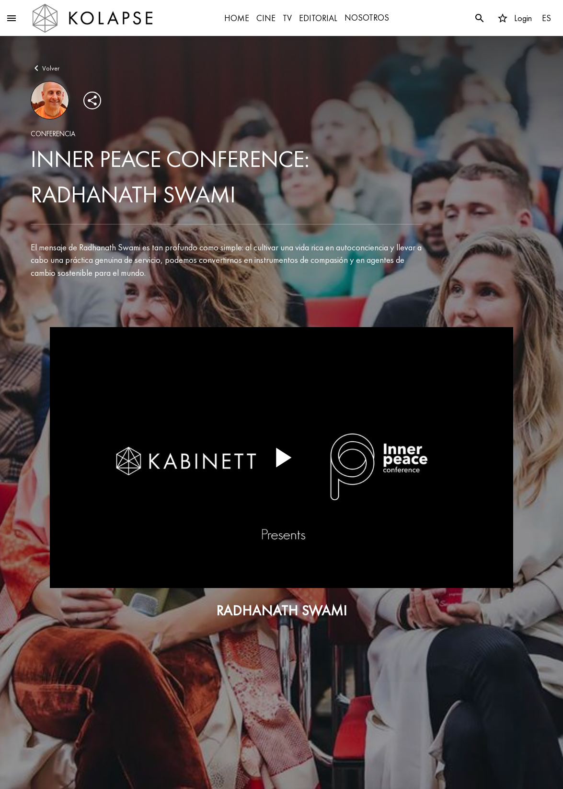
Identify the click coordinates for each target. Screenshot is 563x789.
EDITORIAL (318, 18)
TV (287, 18)
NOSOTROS (367, 17)
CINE (266, 18)
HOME (236, 18)
